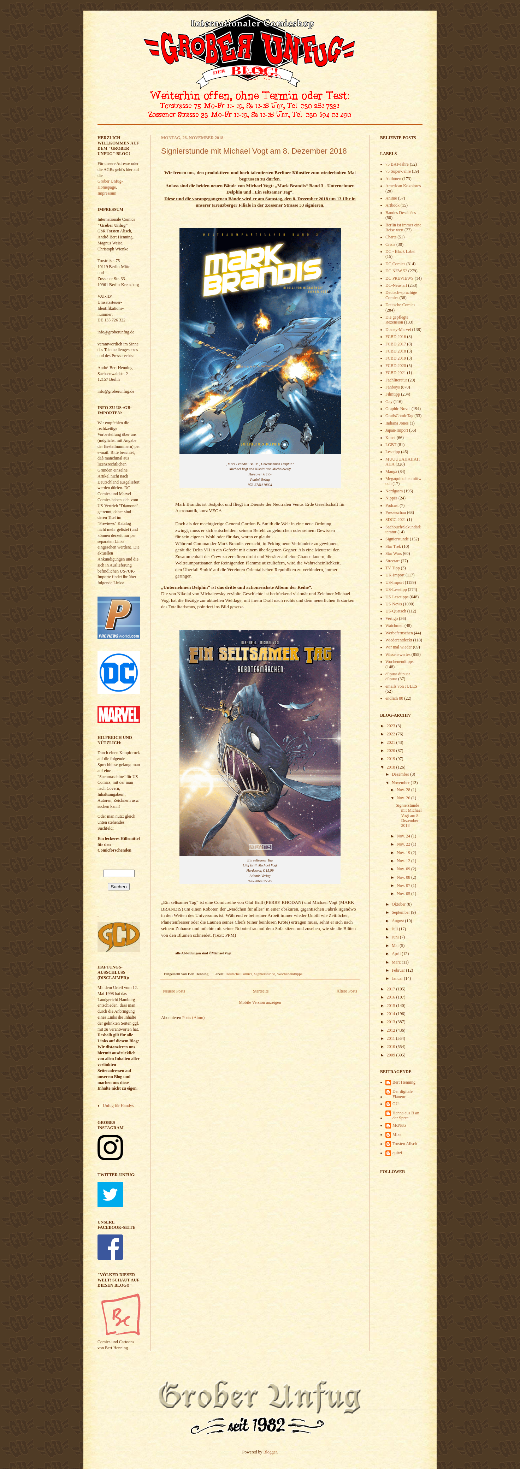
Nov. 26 (404, 797)
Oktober (399, 904)
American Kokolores (403, 185)
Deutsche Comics (238, 974)
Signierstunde (264, 974)
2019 (391, 758)
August (398, 920)
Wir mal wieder (398, 647)
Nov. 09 (404, 868)
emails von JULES (401, 686)
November (401, 782)
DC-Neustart (396, 285)
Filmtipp (392, 394)
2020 (391, 750)
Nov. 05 (404, 893)
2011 (391, 1038)
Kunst (390, 437)
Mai (396, 945)
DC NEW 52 (396, 270)
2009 (391, 1055)
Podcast (391, 505)
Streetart (392, 560)
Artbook (392, 205)
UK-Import (394, 575)
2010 (391, 1046)
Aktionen (393, 178)
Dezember (401, 774)
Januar (398, 978)
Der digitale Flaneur (402, 1094)
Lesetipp (392, 451)
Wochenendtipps (289, 974)
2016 (391, 997)
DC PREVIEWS (399, 278)
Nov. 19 (404, 852)
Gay (388, 401)
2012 (391, 1030)
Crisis (390, 244)
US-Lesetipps (396, 596)
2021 (391, 742)
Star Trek (393, 546)
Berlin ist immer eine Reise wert (403, 227)
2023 (391, 725)
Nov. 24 (404, 836)
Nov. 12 (404, 860)
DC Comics (395, 263)
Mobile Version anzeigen (260, 1002)
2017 (391, 989)
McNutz (399, 1125)
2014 (391, 1013)
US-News (393, 604)
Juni (396, 937)
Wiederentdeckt (398, 640)
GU (395, 1103)
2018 (391, 767)
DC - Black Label (400, 251)
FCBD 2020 (395, 365)
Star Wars (393, 553)
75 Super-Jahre (398, 171)
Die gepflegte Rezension (396, 320)
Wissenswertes (397, 654)
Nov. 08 (404, 877)
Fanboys (392, 387)
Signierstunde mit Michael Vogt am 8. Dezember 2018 (254, 151)
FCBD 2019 (395, 358)
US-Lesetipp (396, 589)
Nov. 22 (404, 844)
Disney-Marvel (398, 329)
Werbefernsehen (399, 632)
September (401, 912)
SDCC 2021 (395, 519)
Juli (395, 928)
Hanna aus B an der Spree (405, 1115)
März (397, 962)
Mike (396, 1134)
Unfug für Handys (118, 1105)
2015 (391, 1005)
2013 (391, 1021)
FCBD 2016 (395, 336)
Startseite (261, 991)
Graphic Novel (397, 408)
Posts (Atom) (193, 1017)
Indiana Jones (397, 423)
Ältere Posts (347, 991)
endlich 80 (394, 698)
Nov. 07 (404, 885)
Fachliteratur (396, 380)
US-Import (394, 582)
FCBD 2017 (395, 344)
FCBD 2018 (395, 351)
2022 (391, 733)
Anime (391, 198)
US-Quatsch (395, 611)
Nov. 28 (404, 789)
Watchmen (394, 625)
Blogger (270, 1452)
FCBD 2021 (395, 372)
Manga (391, 471)
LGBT (390, 444)
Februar (399, 970)
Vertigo (391, 618)
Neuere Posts (174, 991)
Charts (390, 237)
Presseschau (395, 512)
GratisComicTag (399, 415)
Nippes (391, 498)
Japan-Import (396, 430)
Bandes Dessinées (400, 212)
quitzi (397, 1152)
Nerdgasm (394, 490)
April (397, 953)
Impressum (107, 193)
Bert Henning (403, 1082)
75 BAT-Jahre (397, 164)
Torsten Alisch (404, 1143)
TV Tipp (392, 567)
